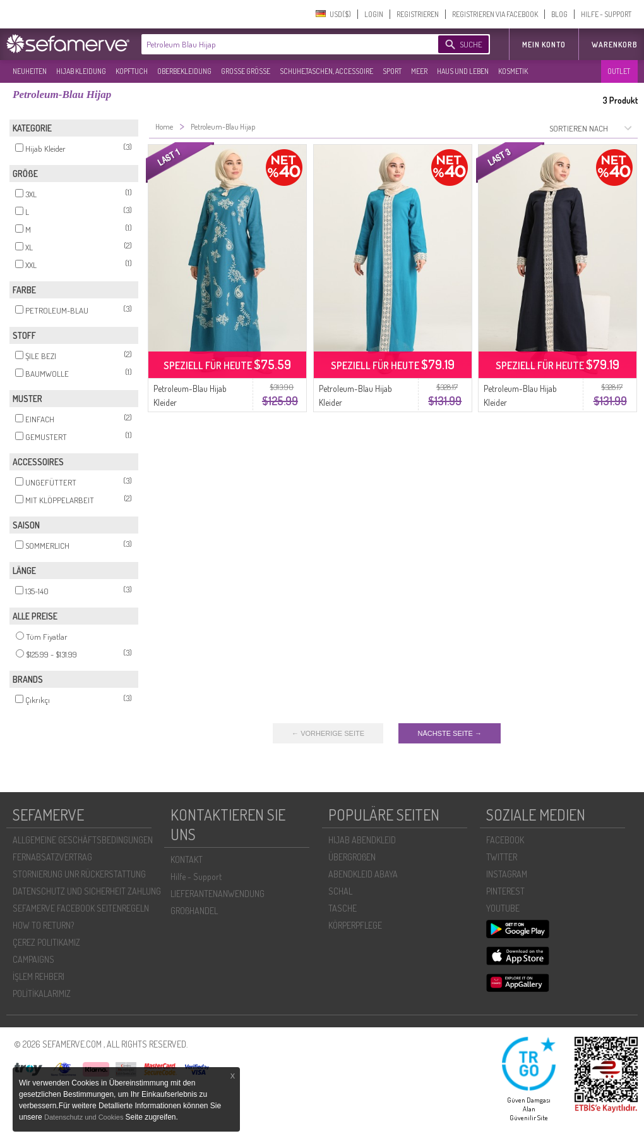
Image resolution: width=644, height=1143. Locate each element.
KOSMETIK (513, 71)
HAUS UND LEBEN (463, 71)
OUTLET (618, 71)
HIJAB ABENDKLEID (362, 839)
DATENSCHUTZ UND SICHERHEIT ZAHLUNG (87, 891)
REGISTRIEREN (418, 14)
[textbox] (279, 44)
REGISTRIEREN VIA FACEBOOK (495, 14)
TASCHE (342, 908)
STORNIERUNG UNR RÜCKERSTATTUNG (79, 874)
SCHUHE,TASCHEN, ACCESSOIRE (326, 71)
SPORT (392, 71)
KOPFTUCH (132, 71)
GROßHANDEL (194, 910)
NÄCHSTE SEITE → (449, 733)
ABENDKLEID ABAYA (363, 874)
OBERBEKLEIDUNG (184, 71)
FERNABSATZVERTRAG (52, 857)
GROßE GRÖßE (245, 71)
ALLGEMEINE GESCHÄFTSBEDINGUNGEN (83, 839)
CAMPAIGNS (33, 959)
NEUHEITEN (30, 71)
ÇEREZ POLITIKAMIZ (46, 942)
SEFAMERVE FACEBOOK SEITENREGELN (81, 908)
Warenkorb (615, 44)
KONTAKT (186, 859)
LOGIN (373, 14)
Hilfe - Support (196, 876)
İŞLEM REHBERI (38, 976)
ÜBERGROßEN (352, 857)
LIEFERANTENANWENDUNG (217, 893)
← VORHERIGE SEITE (328, 733)
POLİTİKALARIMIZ (42, 993)
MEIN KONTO (544, 44)
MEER (419, 71)
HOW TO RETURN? (43, 925)
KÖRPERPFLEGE (355, 925)
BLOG (559, 14)
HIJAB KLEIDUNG (81, 71)
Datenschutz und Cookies (84, 1117)
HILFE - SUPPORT (606, 14)
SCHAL (340, 891)
